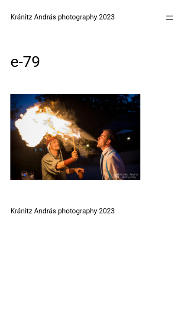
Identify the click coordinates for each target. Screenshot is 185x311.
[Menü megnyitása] (169, 18)
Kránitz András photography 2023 (62, 17)
